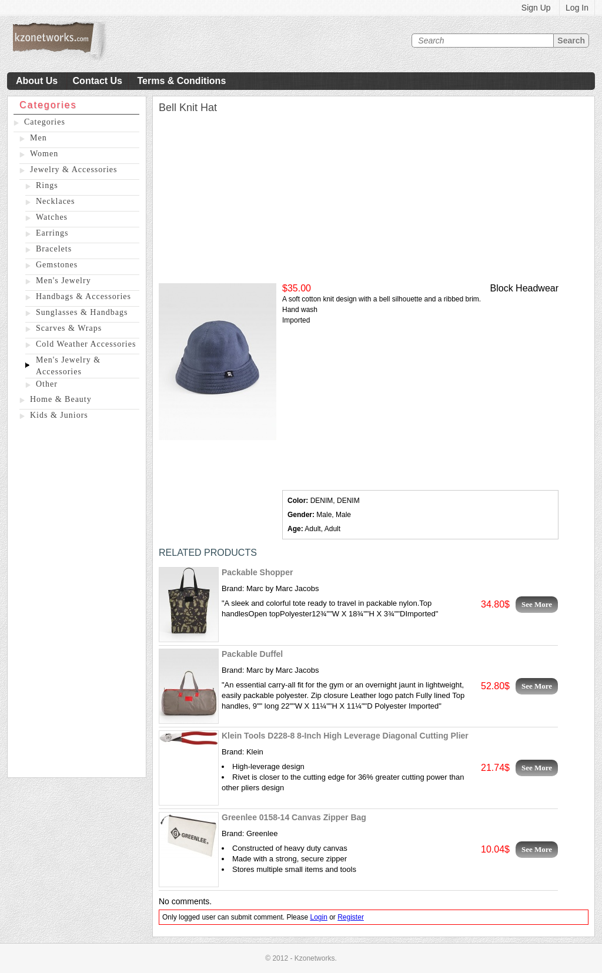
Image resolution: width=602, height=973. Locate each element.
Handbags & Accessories (83, 296)
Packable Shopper (257, 572)
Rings (47, 185)
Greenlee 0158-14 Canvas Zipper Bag (294, 817)
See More (536, 604)
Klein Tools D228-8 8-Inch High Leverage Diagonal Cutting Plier (345, 735)
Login (318, 917)
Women (44, 153)
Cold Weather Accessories (86, 344)
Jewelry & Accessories (74, 169)
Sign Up (536, 7)
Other (47, 384)
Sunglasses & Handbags (82, 312)
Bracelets (54, 248)
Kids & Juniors (59, 415)
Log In (577, 7)
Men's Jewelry (63, 280)
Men (38, 137)
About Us (37, 81)
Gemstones (57, 264)
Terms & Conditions (181, 81)
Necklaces (55, 201)
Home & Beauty (61, 399)
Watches (52, 217)
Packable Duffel (252, 654)
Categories (44, 122)
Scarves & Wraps (69, 328)
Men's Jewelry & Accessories (68, 365)
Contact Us (97, 81)
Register (350, 917)
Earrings (52, 233)
